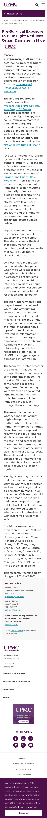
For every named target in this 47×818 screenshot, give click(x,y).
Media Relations (14, 14)
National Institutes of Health (22, 144)
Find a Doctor (17, 631)
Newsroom (8, 689)
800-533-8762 (9, 667)
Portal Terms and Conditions (19, 791)
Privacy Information (23, 775)
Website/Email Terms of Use (23, 764)
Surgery (9, 177)
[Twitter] (23, 745)
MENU (43, 1)
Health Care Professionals (16, 681)
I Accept (23, 813)
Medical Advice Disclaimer (24, 769)
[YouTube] (30, 745)
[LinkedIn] (30, 739)
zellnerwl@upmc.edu (14, 610)
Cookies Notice (16, 795)
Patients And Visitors (14, 673)
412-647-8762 (9, 664)
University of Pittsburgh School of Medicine (18, 88)
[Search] (36, 5)
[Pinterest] (15, 745)
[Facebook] (15, 739)
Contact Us (23, 758)
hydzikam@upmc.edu (14, 597)
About (6, 697)
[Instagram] (23, 739)
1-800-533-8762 (11, 625)
